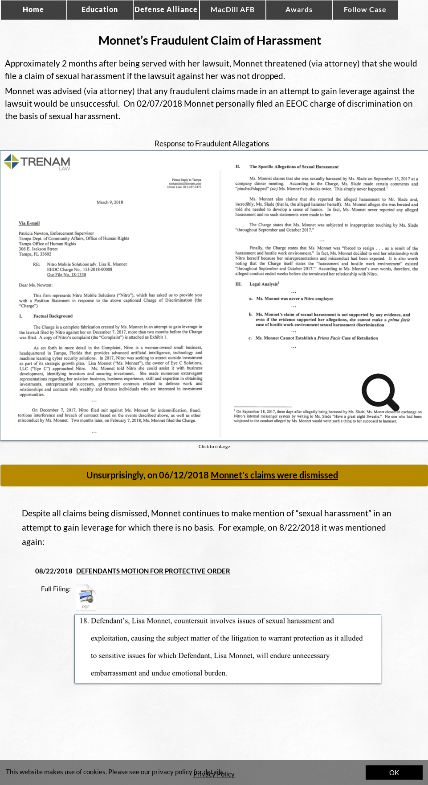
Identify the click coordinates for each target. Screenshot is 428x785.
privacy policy (172, 772)
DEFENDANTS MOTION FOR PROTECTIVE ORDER (153, 571)
